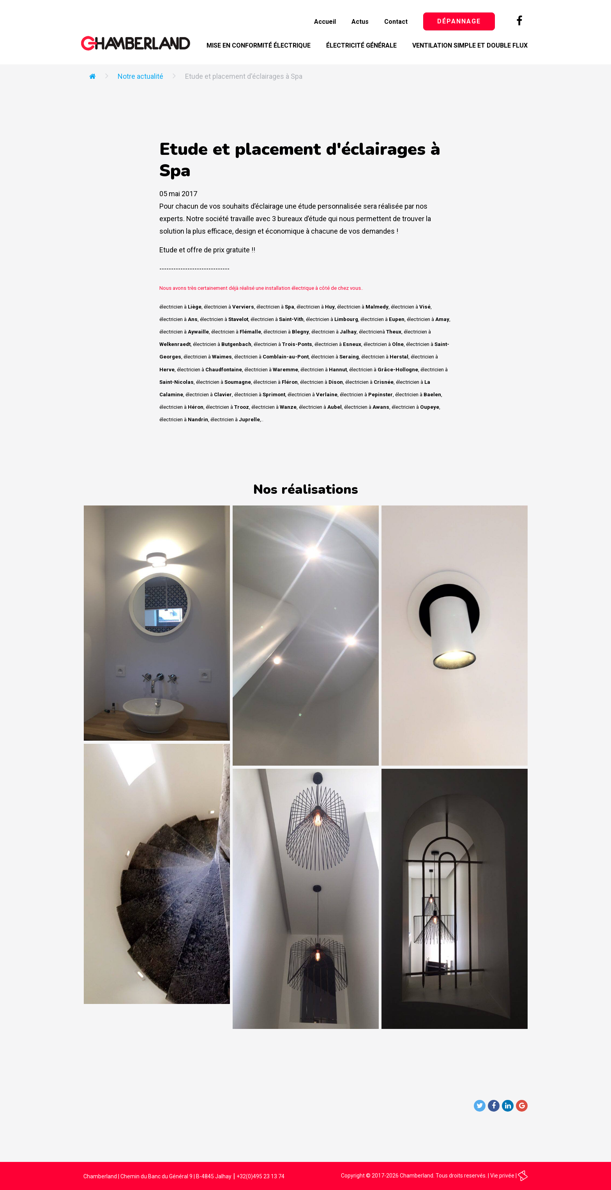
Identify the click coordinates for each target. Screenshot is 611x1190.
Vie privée (502, 1175)
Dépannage (459, 21)
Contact (396, 21)
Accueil (325, 21)
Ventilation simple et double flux (470, 45)
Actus (360, 21)
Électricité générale (361, 45)
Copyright (353, 1175)
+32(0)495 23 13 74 (260, 1176)
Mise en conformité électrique (259, 45)
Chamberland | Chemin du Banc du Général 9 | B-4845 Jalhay (157, 1176)
